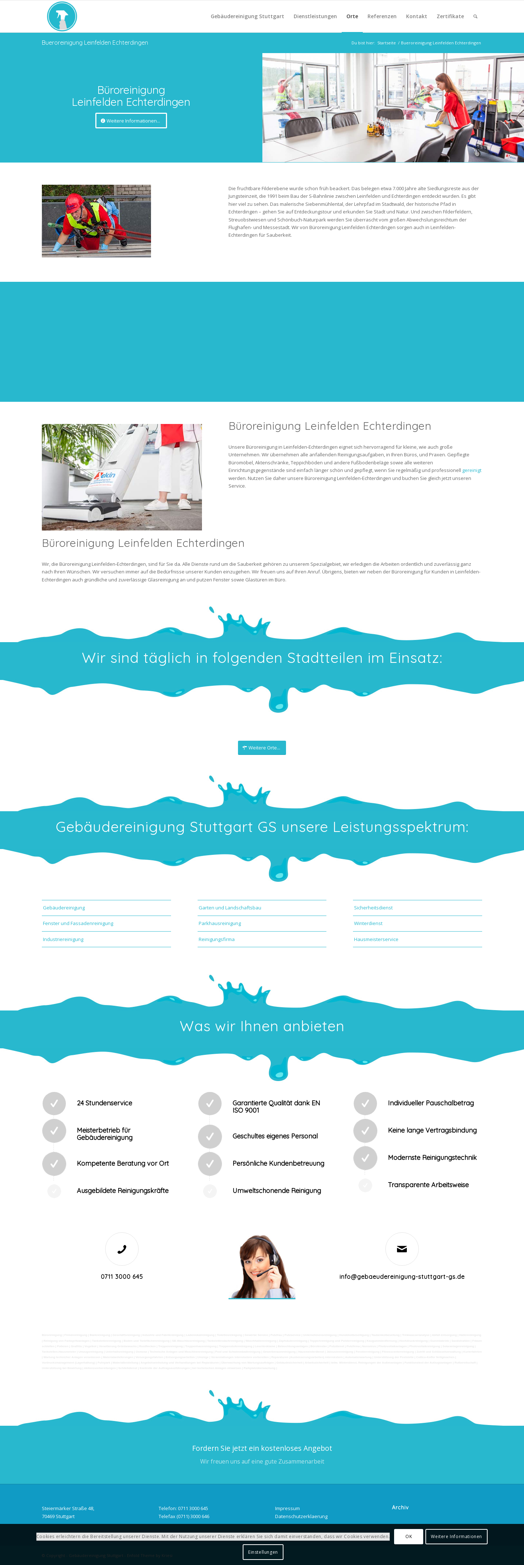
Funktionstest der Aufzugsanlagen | (429, 1362)
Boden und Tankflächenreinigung (146, 1340)
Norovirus (369, 1346)
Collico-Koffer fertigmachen (435, 1357)
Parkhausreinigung (220, 923)
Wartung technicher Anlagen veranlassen (71, 1357)
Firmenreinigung (75, 1335)
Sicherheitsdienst (373, 907)
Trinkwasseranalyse (416, 1335)
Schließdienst (127, 1368)
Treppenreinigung (170, 1346)
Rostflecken (147, 1346)
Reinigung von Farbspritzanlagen (66, 1340)
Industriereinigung (63, 939)
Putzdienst (336, 1346)
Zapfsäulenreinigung (293, 1340)
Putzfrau (276, 1335)
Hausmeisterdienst (311, 1351)
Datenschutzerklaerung (301, 1516)
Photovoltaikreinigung (424, 1346)
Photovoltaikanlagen (392, 1346)
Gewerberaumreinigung (279, 1351)
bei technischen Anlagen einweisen (216, 1368)
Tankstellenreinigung (106, 1340)
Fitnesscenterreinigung (398, 1351)
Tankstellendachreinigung (225, 1340)
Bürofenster (318, 1346)
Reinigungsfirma (217, 939)
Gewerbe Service (256, 1335)
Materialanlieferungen (118, 1357)
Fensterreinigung (367, 1351)
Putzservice (293, 1335)
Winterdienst (368, 923)
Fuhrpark (104, 1362)
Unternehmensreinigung (320, 1335)
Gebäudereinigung (64, 907)
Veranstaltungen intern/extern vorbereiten (240, 1357)
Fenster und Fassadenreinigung (78, 923)
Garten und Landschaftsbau (230, 907)
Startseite (386, 42)
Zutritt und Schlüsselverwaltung (439, 1351)
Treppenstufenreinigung (236, 1346)
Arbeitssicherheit (317, 1362)
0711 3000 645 (122, 1276)
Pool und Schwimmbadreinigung (238, 1351)
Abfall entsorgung (444, 1335)
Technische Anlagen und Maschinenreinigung (181, 1351)
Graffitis (76, 1346)
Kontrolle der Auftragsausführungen (165, 1368)
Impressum (287, 1508)
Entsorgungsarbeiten (180, 1357)
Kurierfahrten (472, 1351)
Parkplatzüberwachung (259, 1368)
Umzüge (203, 1357)
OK (408, 1536)
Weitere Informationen (456, 1536)
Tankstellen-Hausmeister (59, 1351)
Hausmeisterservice (376, 939)
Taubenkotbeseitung (386, 1335)
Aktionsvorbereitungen (100, 1368)
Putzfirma (353, 1346)
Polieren (62, 1346)
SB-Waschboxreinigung (188, 1340)
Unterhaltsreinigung (119, 1351)
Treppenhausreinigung (201, 1346)
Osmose (141, 1351)
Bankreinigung (100, 1335)
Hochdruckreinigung (413, 1340)
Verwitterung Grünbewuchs (118, 1346)
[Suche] (475, 16)
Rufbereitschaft (465, 1362)
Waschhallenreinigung (260, 1340)
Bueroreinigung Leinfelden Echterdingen (95, 42)
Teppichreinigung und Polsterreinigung (337, 1340)
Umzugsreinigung (91, 1351)
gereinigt (471, 470)
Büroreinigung (52, 1335)
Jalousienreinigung (339, 1351)
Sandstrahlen (460, 1340)
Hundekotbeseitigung (354, 1335)
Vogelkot (90, 1346)
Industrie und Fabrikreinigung (163, 1335)
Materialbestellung (125, 1362)
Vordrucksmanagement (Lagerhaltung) (68, 1362)
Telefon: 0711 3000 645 (183, 1508)
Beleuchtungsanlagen (293, 1346)
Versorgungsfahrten (149, 1357)
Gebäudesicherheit (289, 1362)
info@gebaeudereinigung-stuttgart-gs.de (402, 1276)
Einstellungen (263, 1552)
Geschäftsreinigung (126, 1335)
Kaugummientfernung (381, 1340)
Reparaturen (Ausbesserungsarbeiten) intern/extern (307, 1357)
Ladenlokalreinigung (200, 1335)
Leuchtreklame (265, 1346)
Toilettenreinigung (229, 1335)
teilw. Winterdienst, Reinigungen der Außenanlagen (366, 1362)
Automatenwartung (358, 1357)
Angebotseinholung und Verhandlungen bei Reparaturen (179, 1362)
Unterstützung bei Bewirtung (62, 1368)
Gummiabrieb (439, 1340)
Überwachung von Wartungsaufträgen (247, 1362)
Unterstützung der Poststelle (394, 1357)
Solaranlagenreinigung (458, 1346)
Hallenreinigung (470, 1335)
